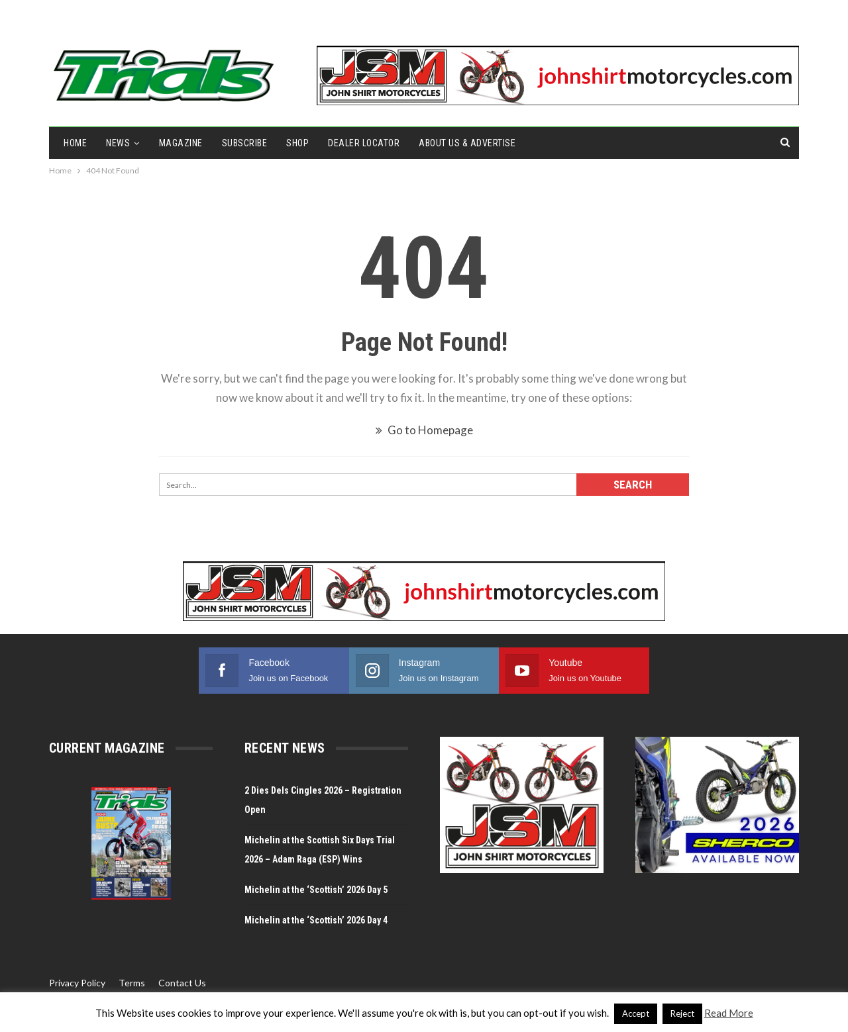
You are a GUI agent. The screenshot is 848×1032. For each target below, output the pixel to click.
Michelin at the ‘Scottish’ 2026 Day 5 (318, 889)
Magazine (181, 143)
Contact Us (182, 982)
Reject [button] (682, 1013)
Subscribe (245, 143)
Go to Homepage (424, 430)
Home (75, 143)
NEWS (118, 143)
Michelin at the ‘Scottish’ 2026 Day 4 (316, 920)
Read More (728, 1013)
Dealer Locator (363, 143)
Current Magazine (106, 748)
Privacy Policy (77, 982)
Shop (297, 143)
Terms (132, 982)
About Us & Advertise (467, 143)
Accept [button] (635, 1013)
